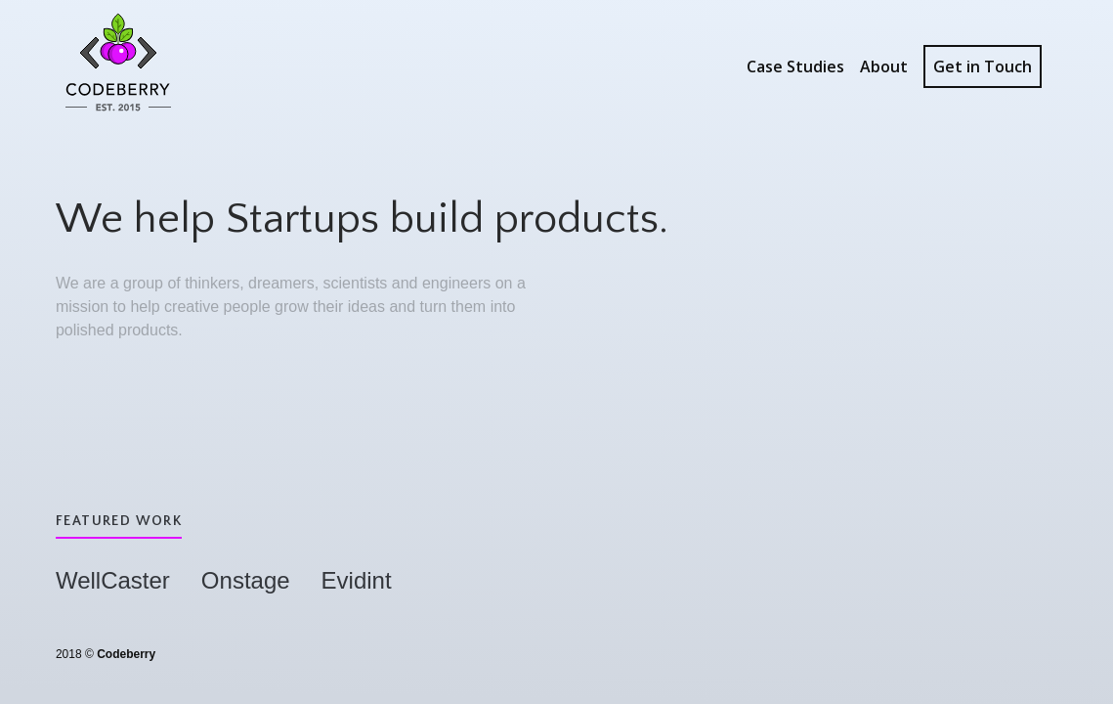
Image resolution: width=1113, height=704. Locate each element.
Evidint (356, 580)
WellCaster (113, 580)
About (884, 66)
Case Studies (795, 66)
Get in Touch (982, 66)
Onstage (245, 580)
